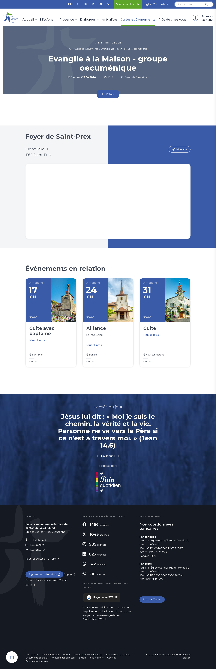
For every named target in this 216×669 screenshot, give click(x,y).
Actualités (110, 19)
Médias (66, 654)
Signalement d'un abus (43, 574)
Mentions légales (50, 654)
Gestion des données (37, 661)
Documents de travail (37, 657)
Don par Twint (152, 599)
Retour (110, 94)
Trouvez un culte (202, 18)
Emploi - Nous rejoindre (91, 657)
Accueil (28, 19)
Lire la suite (108, 456)
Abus (164, 4)
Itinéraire (181, 149)
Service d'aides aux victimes (42, 580)
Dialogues (88, 19)
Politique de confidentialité (88, 654)
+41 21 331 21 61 (38, 539)
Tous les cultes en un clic (41, 558)
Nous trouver (38, 550)
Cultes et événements (138, 19)
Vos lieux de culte (128, 4)
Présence (66, 19)
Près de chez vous (172, 19)
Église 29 (150, 4)
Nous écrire (37, 545)
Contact (111, 657)
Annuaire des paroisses (63, 657)
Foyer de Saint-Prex (134, 77)
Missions (46, 19)
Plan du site (32, 654)
